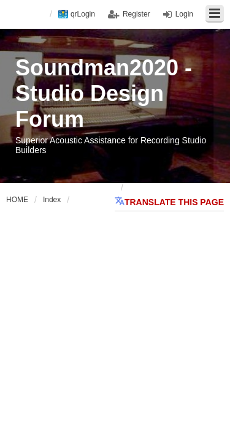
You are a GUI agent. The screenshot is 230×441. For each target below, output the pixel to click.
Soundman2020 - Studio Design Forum (103, 93)
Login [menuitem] (184, 14)
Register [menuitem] (136, 14)
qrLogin (83, 14)
